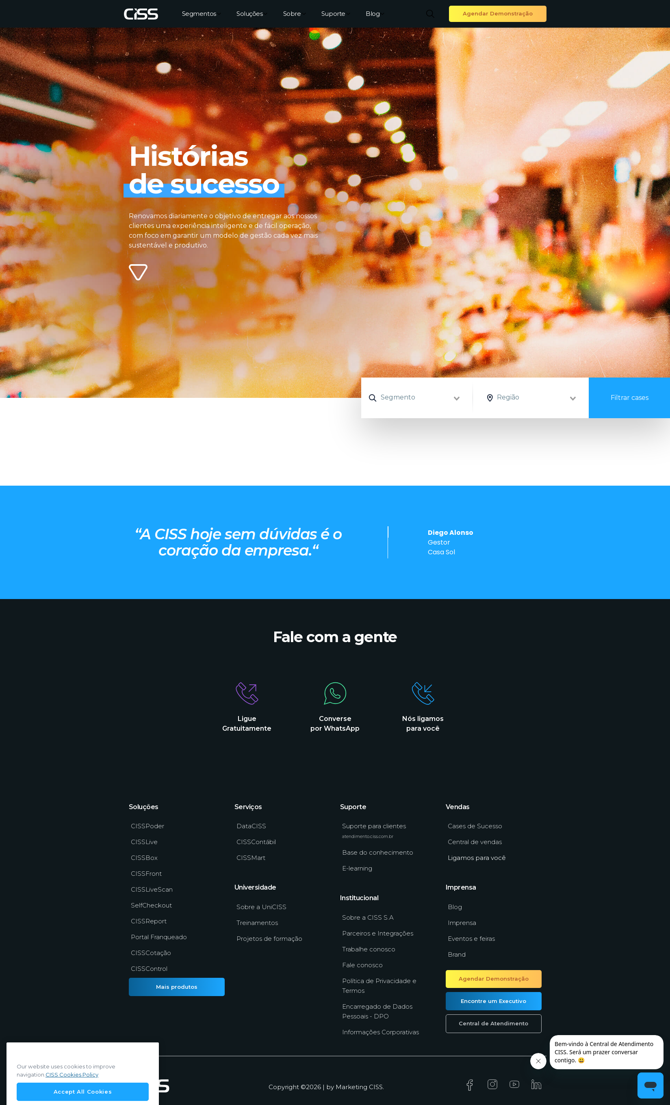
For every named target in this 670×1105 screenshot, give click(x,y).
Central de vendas (475, 842)
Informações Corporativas (380, 1032)
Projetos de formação (269, 938)
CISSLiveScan (152, 889)
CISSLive (144, 842)
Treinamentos (257, 923)
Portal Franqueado (159, 937)
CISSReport (149, 921)
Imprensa (462, 923)
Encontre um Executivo (493, 1001)
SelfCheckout (151, 905)
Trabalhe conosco (368, 949)
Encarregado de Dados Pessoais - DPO (377, 1011)
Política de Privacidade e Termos (379, 985)
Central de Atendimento (493, 1023)
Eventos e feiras (471, 938)
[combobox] (429, 398)
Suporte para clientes (374, 830)
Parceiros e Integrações (377, 933)
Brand (457, 954)
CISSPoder (147, 826)
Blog (375, 13)
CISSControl (149, 969)
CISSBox (144, 858)
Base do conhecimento (377, 852)
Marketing (351, 1087)
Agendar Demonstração (498, 13)
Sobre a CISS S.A (368, 917)
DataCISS (251, 826)
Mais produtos (176, 986)
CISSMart (250, 858)
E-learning (357, 868)
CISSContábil (256, 842)
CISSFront (146, 873)
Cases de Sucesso (475, 826)
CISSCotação (151, 953)
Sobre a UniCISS (261, 907)
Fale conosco (362, 965)
